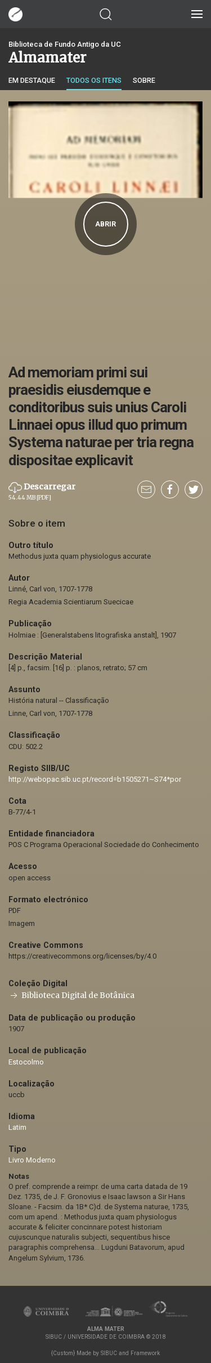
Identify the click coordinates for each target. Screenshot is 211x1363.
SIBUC (109, 1353)
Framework (145, 1353)
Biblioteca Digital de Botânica (71, 995)
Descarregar (41, 491)
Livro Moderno (32, 1160)
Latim (17, 1127)
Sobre (144, 80)
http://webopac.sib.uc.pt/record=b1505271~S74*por (94, 779)
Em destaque (31, 80)
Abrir (105, 224)
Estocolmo (26, 1062)
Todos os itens (94, 80)
